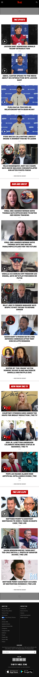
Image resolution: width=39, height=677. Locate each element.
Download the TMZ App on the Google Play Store (26, 672)
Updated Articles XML (7, 626)
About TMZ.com (6, 608)
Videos (3, 641)
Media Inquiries (24, 617)
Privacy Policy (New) (7, 610)
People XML (5, 637)
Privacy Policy (21, 648)
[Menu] (2, 2)
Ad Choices (4, 615)
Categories (4, 628)
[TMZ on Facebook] (14, 659)
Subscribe (34, 652)
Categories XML (6, 630)
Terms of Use (5, 613)
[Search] (37, 2)
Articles (4, 619)
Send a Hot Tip (24, 610)
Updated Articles (6, 624)
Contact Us (23, 608)
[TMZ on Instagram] (24, 659)
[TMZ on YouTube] (20, 659)
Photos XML (5, 639)
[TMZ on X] (17, 659)
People (3, 635)
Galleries (4, 632)
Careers (22, 613)
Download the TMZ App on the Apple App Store (12, 672)
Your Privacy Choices (9, 617)
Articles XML (5, 621)
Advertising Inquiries (25, 615)
